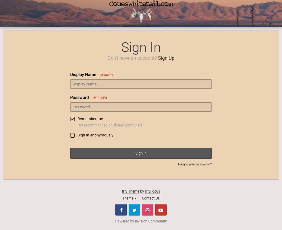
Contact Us (151, 198)
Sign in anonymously (95, 135)
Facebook (121, 210)
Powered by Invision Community (141, 221)
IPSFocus (152, 191)
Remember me (90, 119)
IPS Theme (130, 191)
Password (88, 97)
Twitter (134, 210)
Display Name (92, 74)
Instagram (147, 210)
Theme (129, 198)
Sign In (141, 153)
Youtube (161, 210)
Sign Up (166, 58)
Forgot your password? (195, 164)
